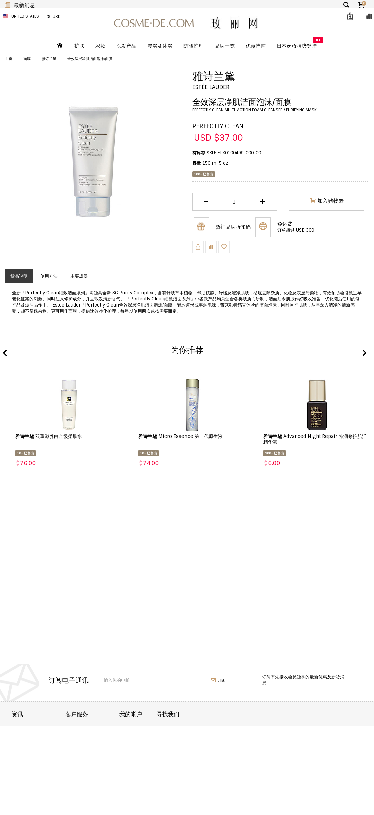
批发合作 (20, 757)
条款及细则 (22, 766)
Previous (5, 353)
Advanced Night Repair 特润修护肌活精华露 (315, 439)
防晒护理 (193, 46)
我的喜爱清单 (166, 748)
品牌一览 (225, 46)
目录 (157, 730)
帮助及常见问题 (97, 757)
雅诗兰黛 (49, 58)
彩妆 (100, 46)
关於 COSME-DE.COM (34, 730)
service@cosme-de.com (321, 763)
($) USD (54, 16)
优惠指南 (256, 46)
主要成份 (79, 276)
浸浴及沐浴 (159, 46)
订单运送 (20, 739)
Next (364, 353)
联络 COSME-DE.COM (104, 730)
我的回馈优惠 (166, 757)
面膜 (27, 58)
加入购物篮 (327, 201)
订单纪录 (161, 739)
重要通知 (90, 748)
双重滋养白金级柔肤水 (48, 436)
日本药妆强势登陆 (297, 46)
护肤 (79, 46)
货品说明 (19, 276)
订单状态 (90, 739)
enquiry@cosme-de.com (322, 749)
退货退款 (20, 748)
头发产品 (126, 46)
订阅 (218, 680)
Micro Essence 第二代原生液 (180, 436)
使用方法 (49, 276)
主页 (8, 58)
